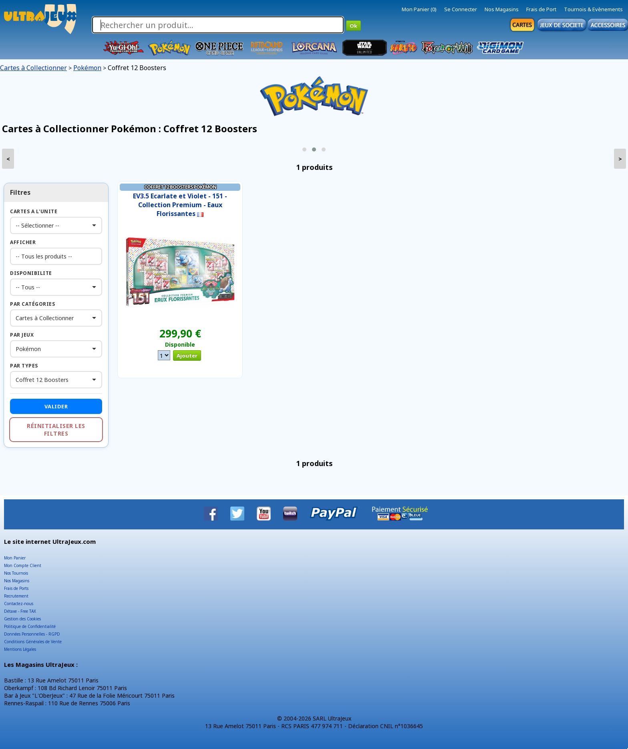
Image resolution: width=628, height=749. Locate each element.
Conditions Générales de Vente (33, 641)
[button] (304, 149)
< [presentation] (8, 159)
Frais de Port (541, 9)
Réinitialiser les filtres (56, 429)
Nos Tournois (16, 573)
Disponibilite (31, 273)
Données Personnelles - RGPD (32, 634)
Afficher (23, 242)
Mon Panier (15, 558)
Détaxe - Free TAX (20, 611)
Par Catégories (32, 304)
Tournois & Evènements (593, 9)
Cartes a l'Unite (33, 211)
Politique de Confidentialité (30, 626)
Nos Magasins (502, 9)
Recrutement (16, 596)
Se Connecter (460, 9)
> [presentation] (620, 159)
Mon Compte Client (22, 565)
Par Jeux (22, 334)
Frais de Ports (16, 588)
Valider (56, 406)
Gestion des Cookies (22, 619)
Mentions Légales (20, 649)
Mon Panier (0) (419, 9)
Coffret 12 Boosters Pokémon (180, 187)
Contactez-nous (18, 603)
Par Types (24, 365)
